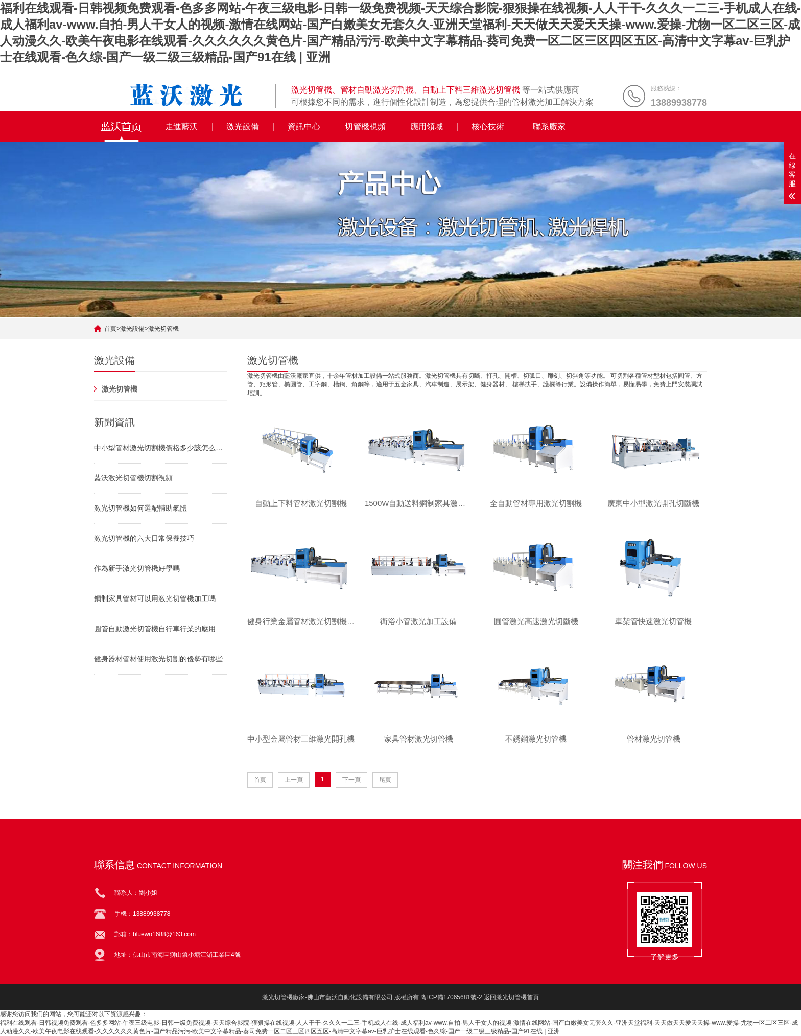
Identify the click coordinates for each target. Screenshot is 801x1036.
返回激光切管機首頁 (511, 997)
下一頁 (351, 781)
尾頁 (385, 781)
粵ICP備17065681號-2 (451, 997)
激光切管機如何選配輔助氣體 (140, 508)
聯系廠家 (549, 126)
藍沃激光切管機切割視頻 (133, 478)
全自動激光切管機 (123, 126)
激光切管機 (163, 328)
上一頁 (294, 781)
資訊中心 (304, 126)
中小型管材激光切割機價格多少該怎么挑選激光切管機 (160, 448)
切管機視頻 (365, 126)
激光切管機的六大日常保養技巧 (144, 538)
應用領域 (426, 126)
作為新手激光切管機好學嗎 (137, 568)
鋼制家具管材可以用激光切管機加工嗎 (155, 598)
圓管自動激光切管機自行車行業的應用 (155, 629)
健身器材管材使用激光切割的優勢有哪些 (158, 659)
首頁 (110, 328)
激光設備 (242, 126)
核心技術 (488, 126)
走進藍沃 (181, 126)
